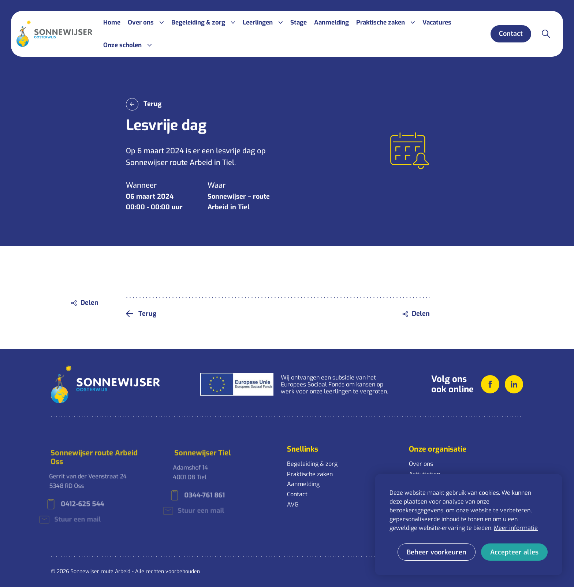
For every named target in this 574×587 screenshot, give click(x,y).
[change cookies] (437, 552)
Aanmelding (303, 484)
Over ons (421, 464)
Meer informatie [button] (516, 528)
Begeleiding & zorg (312, 464)
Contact (297, 494)
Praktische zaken (310, 474)
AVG (292, 504)
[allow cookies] (514, 552)
